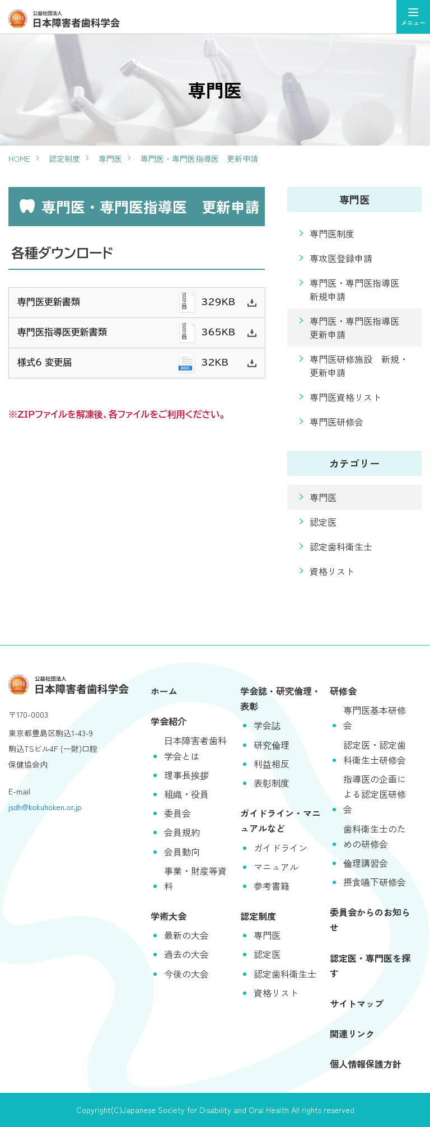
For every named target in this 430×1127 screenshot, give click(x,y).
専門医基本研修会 (374, 717)
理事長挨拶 (186, 775)
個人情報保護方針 (365, 1063)
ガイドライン (280, 847)
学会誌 (267, 725)
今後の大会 (186, 973)
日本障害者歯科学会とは (195, 747)
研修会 (343, 691)
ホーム (164, 691)
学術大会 (168, 916)
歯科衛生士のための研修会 (374, 836)
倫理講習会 (365, 862)
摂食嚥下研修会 (374, 881)
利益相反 (271, 763)
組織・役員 (186, 794)
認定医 (323, 522)
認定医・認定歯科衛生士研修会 (374, 752)
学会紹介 (168, 721)
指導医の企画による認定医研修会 (374, 794)
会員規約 (182, 832)
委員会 (177, 813)
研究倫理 (271, 744)
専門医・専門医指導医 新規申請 (359, 289)
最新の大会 (186, 935)
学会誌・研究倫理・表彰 (280, 698)
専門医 (110, 158)
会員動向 (182, 851)
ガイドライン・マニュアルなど (280, 820)
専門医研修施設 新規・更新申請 (359, 365)
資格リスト (332, 571)
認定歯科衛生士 (341, 546)
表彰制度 (271, 782)
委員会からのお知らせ (370, 919)
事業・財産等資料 (195, 878)
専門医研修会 (336, 421)
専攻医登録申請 (341, 258)
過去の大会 (186, 954)
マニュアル (276, 866)
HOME (19, 158)
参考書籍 (271, 885)
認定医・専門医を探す (370, 965)
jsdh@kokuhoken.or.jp (45, 806)
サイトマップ (357, 1003)
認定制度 (64, 158)
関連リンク (352, 1033)
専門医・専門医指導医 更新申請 (199, 158)
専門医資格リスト (345, 397)
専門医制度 (332, 233)
